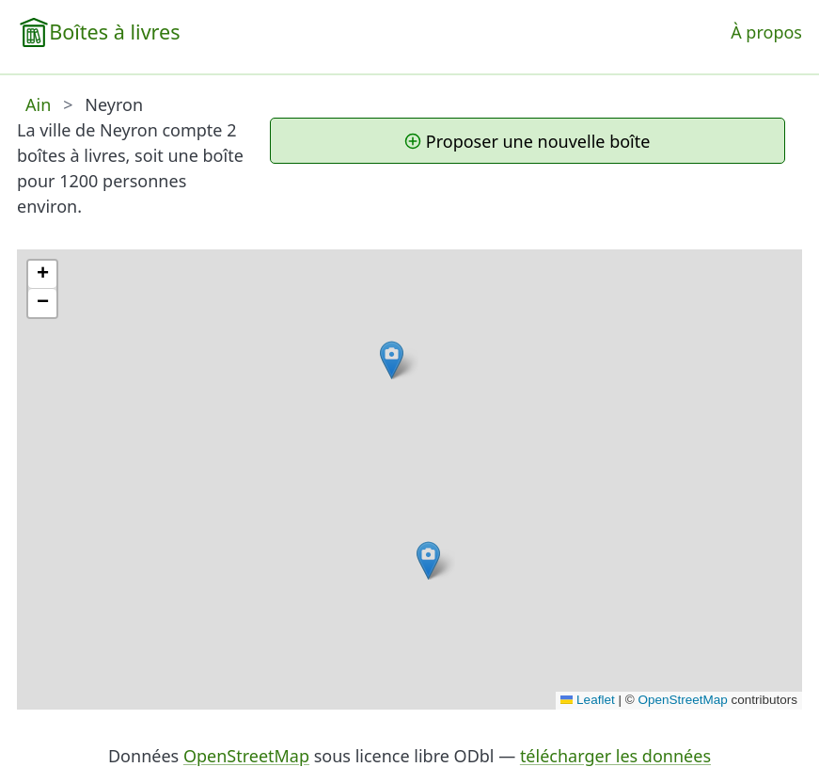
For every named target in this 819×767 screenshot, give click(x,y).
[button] (391, 360)
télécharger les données (615, 755)
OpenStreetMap (682, 700)
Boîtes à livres (114, 31)
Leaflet (587, 700)
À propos (766, 32)
